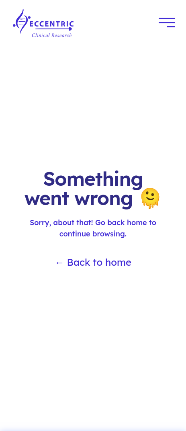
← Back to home (93, 262)
